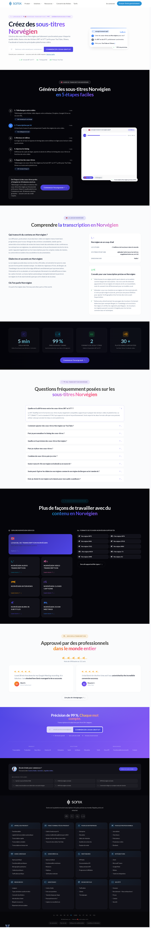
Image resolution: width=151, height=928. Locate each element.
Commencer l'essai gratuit (58, 49)
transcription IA (69, 808)
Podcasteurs (116, 839)
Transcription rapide (18, 839)
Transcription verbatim (18, 843)
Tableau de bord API (85, 867)
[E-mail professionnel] (62, 730)
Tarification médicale (52, 874)
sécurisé (74, 811)
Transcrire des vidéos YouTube (54, 843)
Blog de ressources (17, 902)
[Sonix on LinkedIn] (77, 817)
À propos (115, 889)
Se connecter (110, 3)
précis (100, 808)
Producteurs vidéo (118, 843)
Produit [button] (27, 3)
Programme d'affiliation (86, 871)
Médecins (48, 867)
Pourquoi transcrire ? (52, 899)
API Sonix (81, 860)
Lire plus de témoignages (74, 698)
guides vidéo (49, 771)
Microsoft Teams (117, 864)
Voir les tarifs (50, 55)
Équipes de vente (84, 846)
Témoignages (83, 896)
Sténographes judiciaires (19, 867)
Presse (115, 896)
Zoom (114, 860)
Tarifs (75, 3)
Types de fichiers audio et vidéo (21, 892)
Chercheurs (116, 836)
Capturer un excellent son (53, 902)
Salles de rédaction (84, 839)
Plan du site (63, 924)
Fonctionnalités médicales (53, 864)
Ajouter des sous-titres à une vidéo (55, 839)
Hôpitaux (48, 871)
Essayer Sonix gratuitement (129, 3)
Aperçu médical (50, 860)
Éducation (82, 836)
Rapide (94, 808)
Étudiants (115, 846)
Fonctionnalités (16, 832)
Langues (14, 889)
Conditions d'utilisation (93, 924)
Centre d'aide (32, 771)
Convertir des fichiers (63, 3)
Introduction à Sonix (17, 899)
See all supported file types (91, 565)
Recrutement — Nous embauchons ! (123, 892)
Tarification (82, 889)
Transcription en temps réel (20, 846)
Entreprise (82, 832)
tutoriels (40, 771)
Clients (81, 892)
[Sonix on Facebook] (66, 817)
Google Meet (116, 867)
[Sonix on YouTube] (83, 817)
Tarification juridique (18, 874)
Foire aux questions (51, 892)
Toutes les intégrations (119, 874)
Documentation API (84, 864)
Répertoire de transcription (19, 906)
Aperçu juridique (17, 860)
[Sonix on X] (72, 817)
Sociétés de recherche (85, 843)
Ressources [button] (48, 3)
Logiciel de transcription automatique (22, 836)
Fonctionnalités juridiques (19, 864)
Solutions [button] (37, 3)
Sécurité (115, 902)
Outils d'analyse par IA (52, 832)
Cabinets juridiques (17, 871)
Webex (115, 871)
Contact (115, 899)
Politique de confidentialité (77, 924)
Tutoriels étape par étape (53, 896)
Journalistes (116, 832)
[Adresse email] (29, 49)
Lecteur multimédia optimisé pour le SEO (57, 836)
